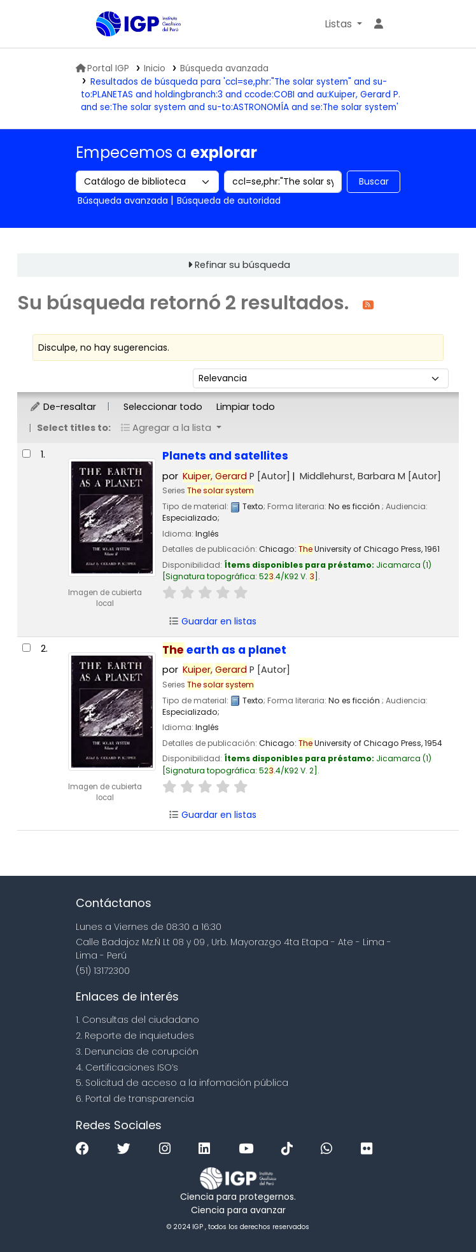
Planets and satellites (225, 455)
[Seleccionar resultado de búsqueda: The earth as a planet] (26, 648)
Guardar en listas (212, 621)
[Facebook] (85, 1149)
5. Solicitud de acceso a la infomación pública (182, 1082)
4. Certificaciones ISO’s (127, 1067)
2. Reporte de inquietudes (135, 1035)
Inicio (154, 68)
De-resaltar (62, 406)
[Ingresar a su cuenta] (378, 24)
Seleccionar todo (162, 406)
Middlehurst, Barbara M (370, 476)
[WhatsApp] (330, 1149)
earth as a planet (224, 650)
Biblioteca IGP (128, 49)
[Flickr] (370, 1149)
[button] (343, 24)
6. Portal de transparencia (135, 1098)
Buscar (374, 181)
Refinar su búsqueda (242, 264)
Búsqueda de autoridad (229, 200)
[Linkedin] (207, 1149)
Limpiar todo (245, 406)
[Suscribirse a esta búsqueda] (368, 304)
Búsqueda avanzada (224, 68)
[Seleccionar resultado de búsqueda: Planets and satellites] (26, 453)
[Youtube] (249, 1149)
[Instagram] (168, 1149)
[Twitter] (127, 1149)
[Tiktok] (290, 1149)
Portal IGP (102, 68)
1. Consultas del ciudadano (137, 1019)
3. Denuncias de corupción (137, 1051)
